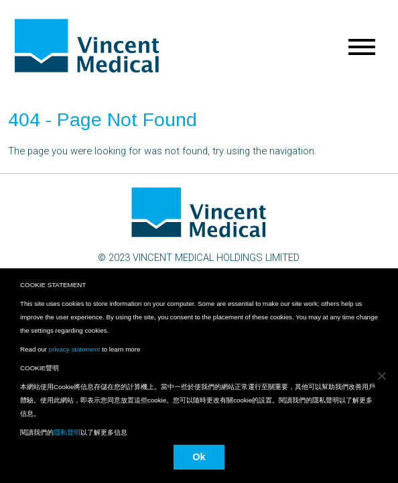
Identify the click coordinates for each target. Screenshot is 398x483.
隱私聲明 (67, 432)
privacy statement (74, 349)
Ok (199, 456)
